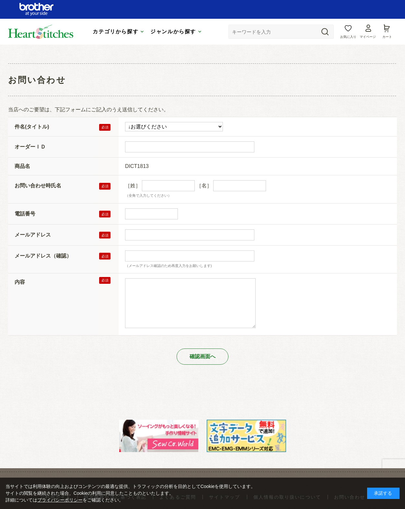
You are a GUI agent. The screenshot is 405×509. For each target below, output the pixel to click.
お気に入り (348, 37)
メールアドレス (33, 235)
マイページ (368, 37)
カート (387, 37)
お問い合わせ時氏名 (38, 185)
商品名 (22, 166)
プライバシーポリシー (60, 500)
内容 (20, 282)
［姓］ (133, 185)
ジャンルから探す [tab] (173, 31)
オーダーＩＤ (30, 146)
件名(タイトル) (32, 126)
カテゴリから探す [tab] (115, 31)
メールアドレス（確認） (43, 256)
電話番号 (25, 213)
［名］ (204, 185)
